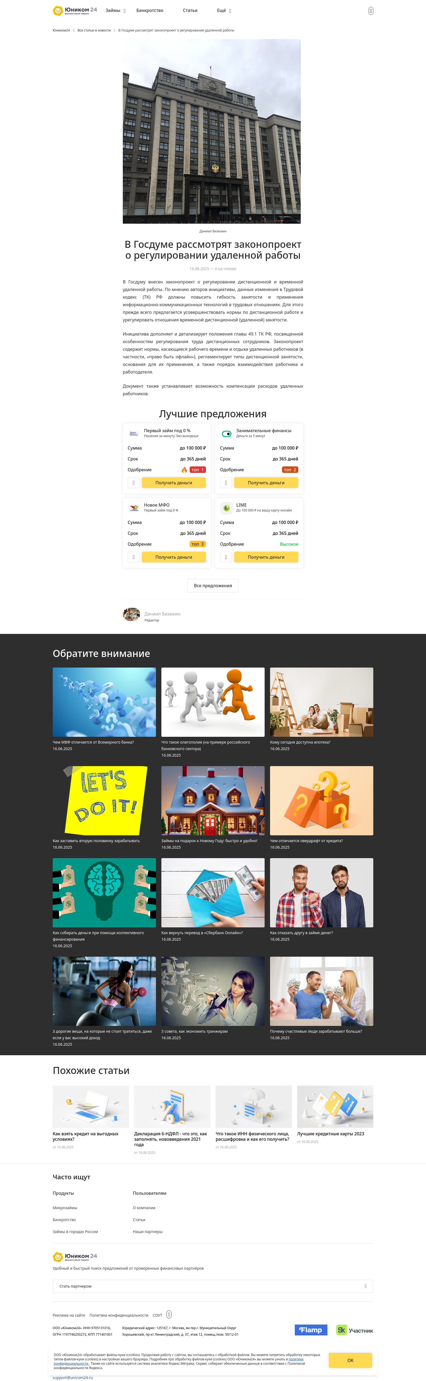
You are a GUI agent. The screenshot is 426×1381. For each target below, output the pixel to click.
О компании (144, 1207)
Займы (113, 10)
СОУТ (157, 1315)
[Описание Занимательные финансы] (226, 482)
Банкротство (149, 10)
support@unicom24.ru (73, 1377)
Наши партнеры (148, 1231)
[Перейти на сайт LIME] (266, 557)
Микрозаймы (65, 1207)
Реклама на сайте (69, 1315)
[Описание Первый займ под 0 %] (134, 482)
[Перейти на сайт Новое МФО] (174, 557)
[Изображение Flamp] (311, 1331)
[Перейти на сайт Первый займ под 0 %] (174, 482)
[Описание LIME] (226, 557)
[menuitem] (115, 11)
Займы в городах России (75, 1231)
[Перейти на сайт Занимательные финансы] (266, 482)
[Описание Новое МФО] (134, 557)
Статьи (190, 10)
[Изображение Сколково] (354, 1331)
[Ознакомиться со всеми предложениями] (213, 585)
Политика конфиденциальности (118, 1315)
